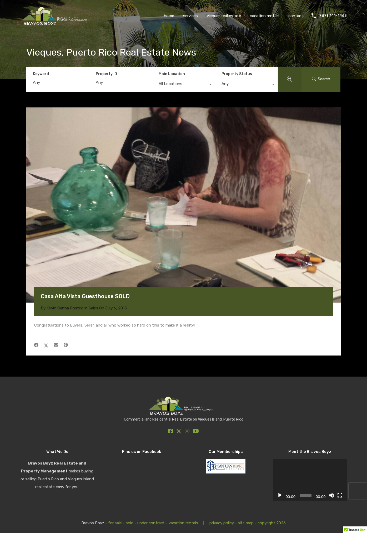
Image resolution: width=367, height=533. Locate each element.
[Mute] (331, 495)
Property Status (237, 74)
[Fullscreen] (340, 495)
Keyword (41, 74)
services (190, 15)
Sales (93, 308)
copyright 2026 (272, 523)
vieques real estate (224, 15)
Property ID (106, 74)
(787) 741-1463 (332, 16)
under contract (151, 523)
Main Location (172, 74)
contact (295, 15)
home (169, 15)
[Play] (280, 495)
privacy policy (221, 523)
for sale (115, 523)
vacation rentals (264, 15)
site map (246, 523)
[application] (310, 480)
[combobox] (183, 85)
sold (129, 523)
